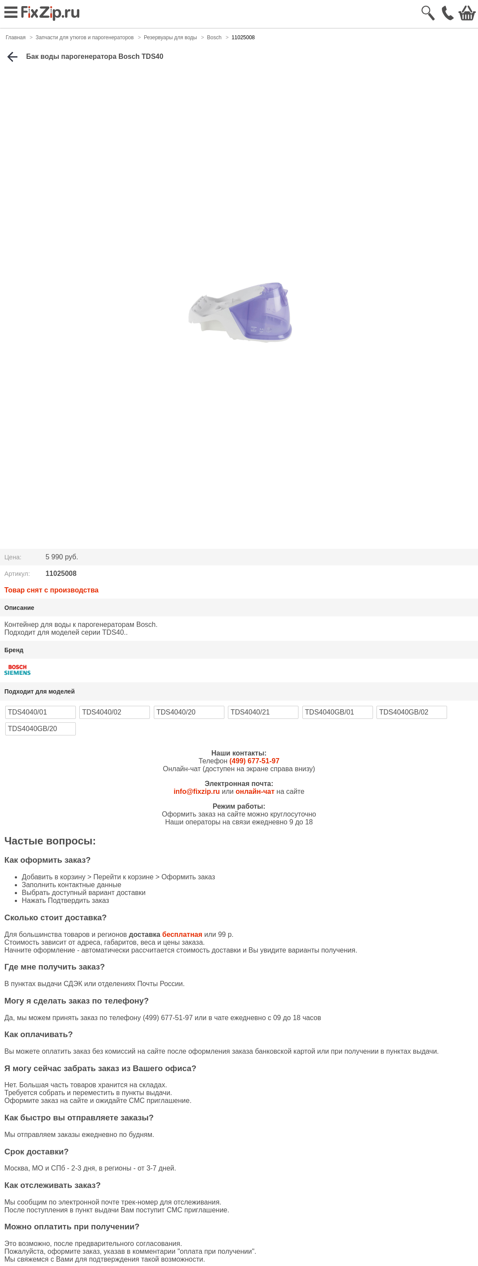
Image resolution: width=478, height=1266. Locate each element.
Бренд (14, 650)
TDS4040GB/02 (403, 712)
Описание (19, 607)
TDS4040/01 (27, 712)
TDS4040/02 (101, 712)
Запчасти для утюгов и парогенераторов (85, 37)
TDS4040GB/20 (32, 728)
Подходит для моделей (39, 691)
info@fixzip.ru (196, 791)
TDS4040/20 (176, 712)
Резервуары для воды (170, 37)
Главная (16, 37)
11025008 (242, 37)
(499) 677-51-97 (255, 761)
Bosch (214, 37)
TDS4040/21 (250, 712)
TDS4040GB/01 (329, 712)
